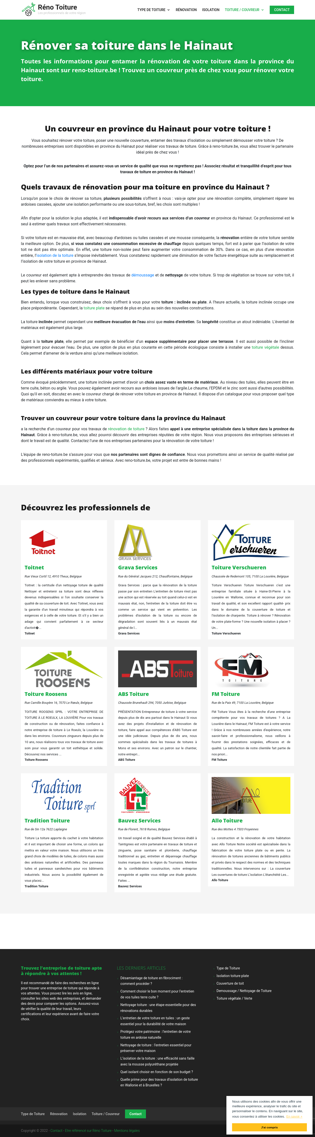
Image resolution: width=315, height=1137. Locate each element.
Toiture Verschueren (239, 567)
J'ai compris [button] (269, 1127)
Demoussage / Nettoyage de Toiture (244, 991)
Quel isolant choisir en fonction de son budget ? (156, 1072)
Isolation (210, 10)
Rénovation (186, 10)
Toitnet (34, 567)
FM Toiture (226, 694)
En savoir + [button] (294, 1116)
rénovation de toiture (126, 429)
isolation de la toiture (54, 255)
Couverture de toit (230, 983)
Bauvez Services (139, 820)
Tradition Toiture (47, 820)
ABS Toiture (133, 694)
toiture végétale (265, 347)
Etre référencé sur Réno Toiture (88, 1131)
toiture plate (94, 308)
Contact (282, 10)
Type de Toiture (151, 10)
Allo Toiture (227, 820)
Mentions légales (127, 1131)
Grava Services (138, 567)
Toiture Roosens (46, 694)
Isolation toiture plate (233, 976)
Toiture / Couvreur (242, 10)
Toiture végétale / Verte (234, 998)
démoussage (142, 275)
